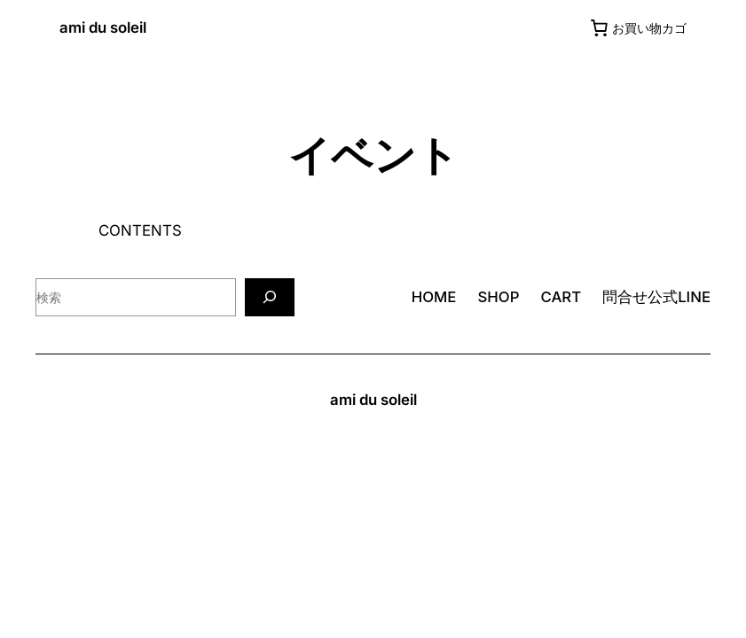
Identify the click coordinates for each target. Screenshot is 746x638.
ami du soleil (102, 27)
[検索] (269, 297)
